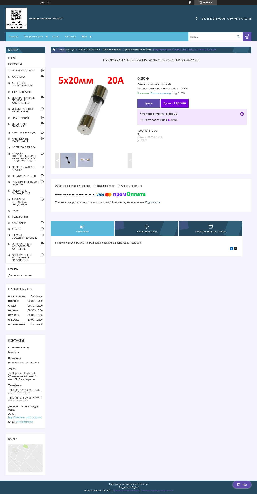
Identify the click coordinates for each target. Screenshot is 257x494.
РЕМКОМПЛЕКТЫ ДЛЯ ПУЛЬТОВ (25, 183)
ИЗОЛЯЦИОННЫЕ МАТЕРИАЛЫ (23, 110)
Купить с (174, 103)
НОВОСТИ (15, 64)
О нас (55, 36)
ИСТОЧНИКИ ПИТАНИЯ (19, 125)
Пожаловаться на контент (126, 490)
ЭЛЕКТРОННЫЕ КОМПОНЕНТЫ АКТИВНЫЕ (21, 246)
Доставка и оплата (20, 275)
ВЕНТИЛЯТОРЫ (21, 91)
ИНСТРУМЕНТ (20, 117)
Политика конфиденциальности (157, 490)
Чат (242, 484)
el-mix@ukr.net (24, 421)
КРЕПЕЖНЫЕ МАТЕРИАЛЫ (20, 140)
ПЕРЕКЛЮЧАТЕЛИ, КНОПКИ (23, 168)
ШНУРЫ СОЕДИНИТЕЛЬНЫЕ (24, 236)
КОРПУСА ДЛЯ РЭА (24, 147)
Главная (13, 36)
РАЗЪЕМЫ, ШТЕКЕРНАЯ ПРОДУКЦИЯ (20, 202)
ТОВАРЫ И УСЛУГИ (21, 70)
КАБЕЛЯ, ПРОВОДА (24, 132)
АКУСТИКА (18, 76)
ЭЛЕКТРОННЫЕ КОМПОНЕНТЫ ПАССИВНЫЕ (21, 258)
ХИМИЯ (16, 229)
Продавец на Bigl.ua (128, 487)
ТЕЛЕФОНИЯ (20, 216)
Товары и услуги (33, 36)
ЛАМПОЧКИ (19, 222)
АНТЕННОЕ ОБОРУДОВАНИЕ (22, 84)
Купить (149, 103)
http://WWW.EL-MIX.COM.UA (25, 417)
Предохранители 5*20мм (137, 49)
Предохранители (112, 49)
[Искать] (238, 36)
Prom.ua (144, 484)
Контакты (70, 36)
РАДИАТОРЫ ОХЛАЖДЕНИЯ (21, 192)
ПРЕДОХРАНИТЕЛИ (89, 49)
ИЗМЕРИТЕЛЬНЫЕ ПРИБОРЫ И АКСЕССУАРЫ (23, 100)
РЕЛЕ (15, 210)
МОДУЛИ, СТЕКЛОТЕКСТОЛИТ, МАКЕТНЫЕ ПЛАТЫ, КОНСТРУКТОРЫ (24, 157)
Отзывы (13, 268)
